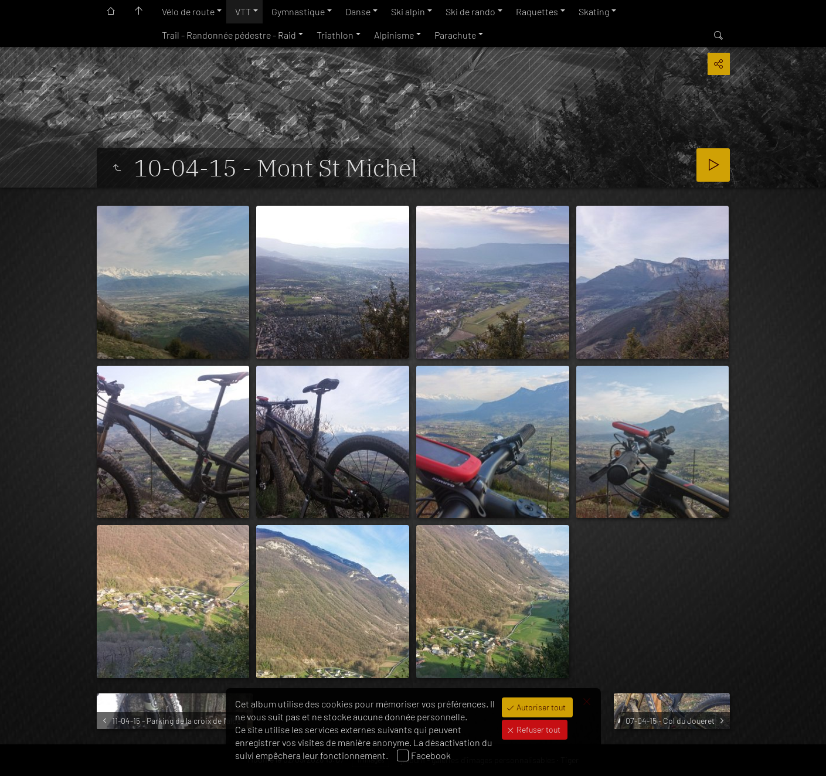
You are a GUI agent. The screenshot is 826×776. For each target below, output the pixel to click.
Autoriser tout (540, 707)
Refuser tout (537, 729)
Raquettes (537, 11)
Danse (357, 11)
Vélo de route (188, 11)
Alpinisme (394, 34)
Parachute (455, 34)
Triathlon (335, 34)
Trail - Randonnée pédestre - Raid (229, 34)
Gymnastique (298, 11)
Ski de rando (470, 11)
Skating (594, 11)
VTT (243, 11)
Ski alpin (408, 11)
